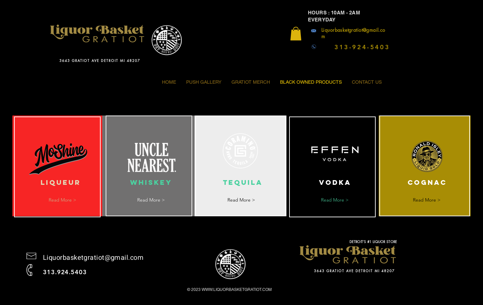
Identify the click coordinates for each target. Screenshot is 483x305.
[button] (296, 34)
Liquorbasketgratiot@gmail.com (93, 257)
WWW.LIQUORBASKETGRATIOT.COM (237, 289)
